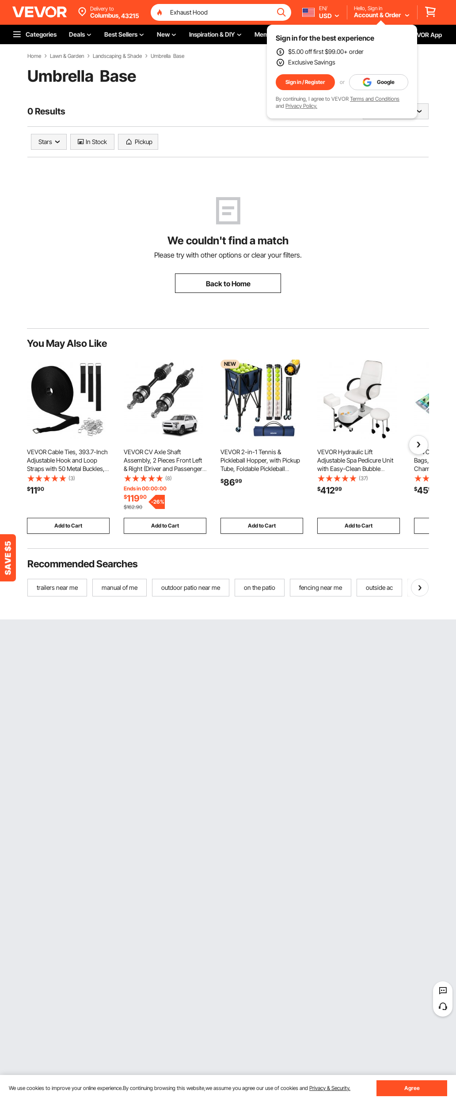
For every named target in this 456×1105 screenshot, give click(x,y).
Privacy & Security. (329, 1088)
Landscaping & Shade (117, 56)
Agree (412, 1088)
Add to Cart (68, 525)
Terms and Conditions (374, 98)
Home (34, 56)
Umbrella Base (167, 56)
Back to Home (228, 283)
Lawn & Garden (67, 56)
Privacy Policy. (301, 106)
